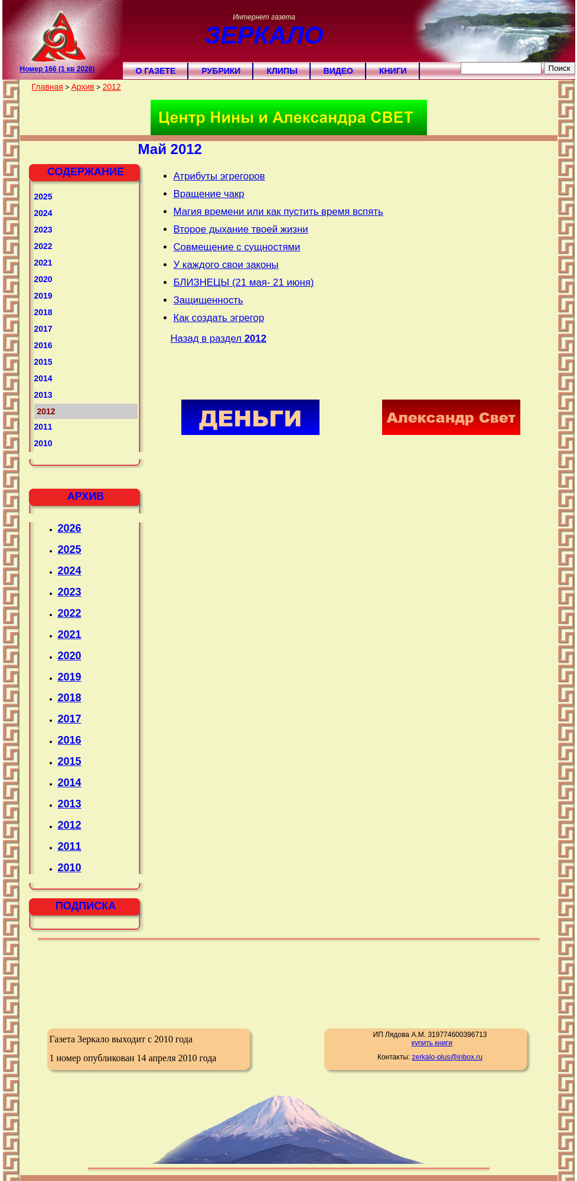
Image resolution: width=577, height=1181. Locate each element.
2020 (43, 279)
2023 (43, 229)
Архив (82, 86)
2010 (43, 443)
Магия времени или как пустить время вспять (278, 211)
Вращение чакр (209, 193)
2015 (43, 362)
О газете (156, 71)
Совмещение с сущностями (237, 247)
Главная (47, 86)
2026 (70, 528)
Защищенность (208, 300)
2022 (43, 246)
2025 (43, 196)
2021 (43, 262)
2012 (111, 86)
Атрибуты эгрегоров (219, 176)
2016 (43, 345)
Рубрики (220, 71)
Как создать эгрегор (219, 317)
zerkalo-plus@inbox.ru (447, 1057)
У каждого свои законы (226, 264)
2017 (43, 328)
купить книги (432, 1043)
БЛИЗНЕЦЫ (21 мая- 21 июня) (244, 282)
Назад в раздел (219, 338)
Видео (338, 71)
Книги (393, 71)
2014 (43, 378)
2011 (43, 426)
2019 (43, 295)
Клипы (281, 71)
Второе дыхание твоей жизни (241, 229)
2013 (43, 395)
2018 (43, 312)
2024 (43, 213)
